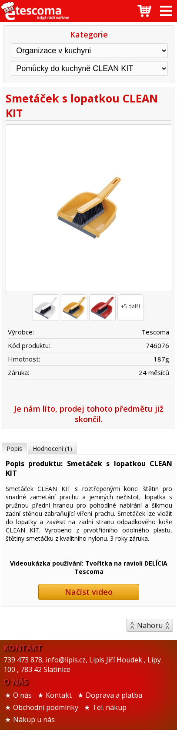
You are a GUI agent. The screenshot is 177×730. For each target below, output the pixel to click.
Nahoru (150, 625)
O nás (22, 695)
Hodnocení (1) (52, 448)
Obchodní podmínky (45, 707)
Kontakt (59, 695)
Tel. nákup (109, 707)
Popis (14, 448)
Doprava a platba (114, 695)
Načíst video (89, 592)
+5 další (130, 306)
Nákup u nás (34, 719)
